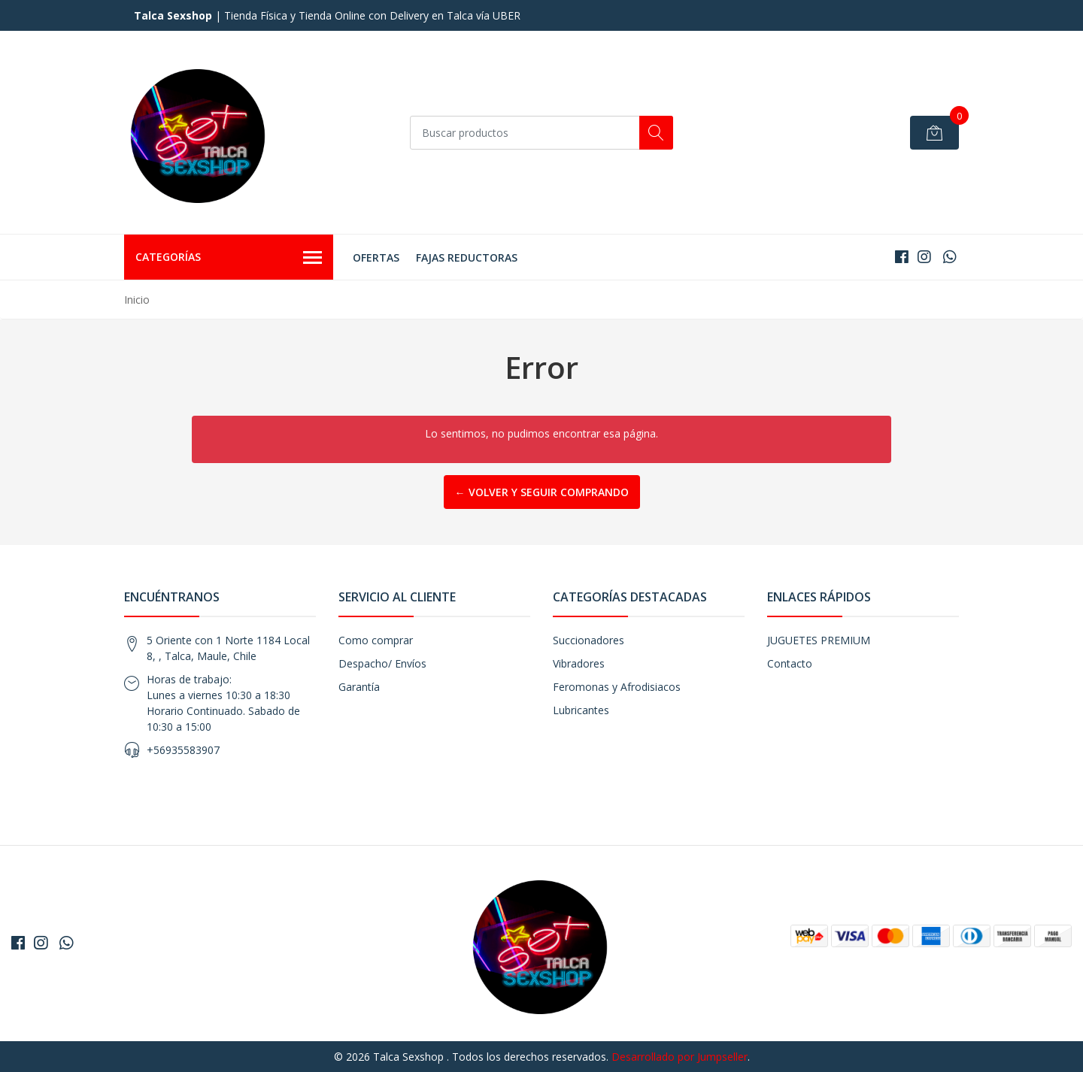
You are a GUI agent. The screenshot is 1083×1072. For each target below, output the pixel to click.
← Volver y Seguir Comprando (542, 492)
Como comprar (375, 640)
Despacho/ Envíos (382, 663)
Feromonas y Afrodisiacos (617, 687)
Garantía (359, 687)
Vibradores (579, 663)
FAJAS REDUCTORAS (466, 257)
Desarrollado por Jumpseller (679, 1056)
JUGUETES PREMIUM (818, 640)
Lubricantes (581, 710)
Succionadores (588, 640)
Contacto (789, 663)
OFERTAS (376, 257)
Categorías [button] (228, 258)
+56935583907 (183, 750)
